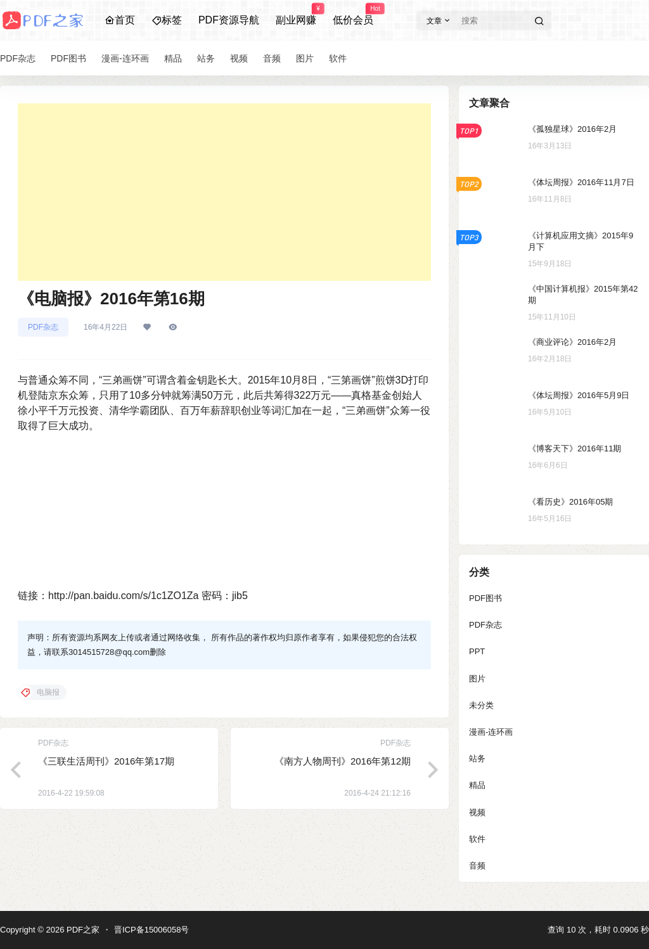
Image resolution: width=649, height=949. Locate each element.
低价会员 (353, 14)
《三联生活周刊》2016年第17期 (106, 761)
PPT (477, 651)
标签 (166, 20)
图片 (477, 678)
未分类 (481, 705)
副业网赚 (296, 14)
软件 (477, 839)
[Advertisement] (224, 192)
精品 (477, 785)
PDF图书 (485, 598)
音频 (477, 865)
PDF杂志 (43, 327)
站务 (477, 758)
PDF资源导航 (228, 20)
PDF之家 (82, 929)
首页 (120, 20)
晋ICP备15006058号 (152, 929)
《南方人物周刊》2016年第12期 (342, 761)
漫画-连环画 (491, 732)
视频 (477, 812)
